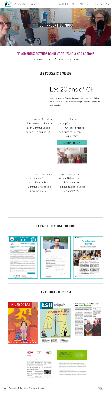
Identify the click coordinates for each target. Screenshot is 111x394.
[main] (55, 56)
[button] (107, 4)
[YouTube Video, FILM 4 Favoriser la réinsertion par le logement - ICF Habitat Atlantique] (27, 94)
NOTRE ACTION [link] (80, 4)
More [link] (97, 4)
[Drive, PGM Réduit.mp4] (39, 204)
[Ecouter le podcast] (72, 143)
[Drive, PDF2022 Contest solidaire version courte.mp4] (72, 204)
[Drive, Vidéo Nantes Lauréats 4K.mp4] (39, 147)
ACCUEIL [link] (63, 4)
